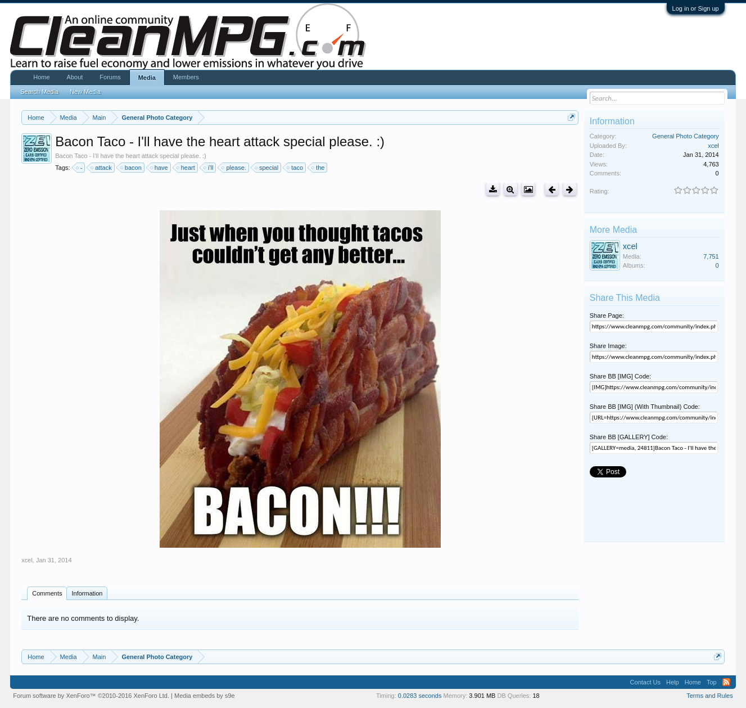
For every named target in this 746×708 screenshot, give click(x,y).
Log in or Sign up (695, 8)
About (75, 77)
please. (234, 168)
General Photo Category (685, 136)
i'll (209, 168)
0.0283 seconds (420, 695)
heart (186, 168)
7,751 (711, 256)
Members (186, 77)
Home (41, 77)
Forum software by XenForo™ (91, 695)
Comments (47, 593)
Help (672, 682)
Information (86, 593)
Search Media (39, 91)
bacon (131, 168)
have (159, 168)
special (267, 168)
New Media (85, 91)
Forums (110, 77)
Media (147, 77)
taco (295, 168)
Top (712, 682)
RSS (726, 682)
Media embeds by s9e (204, 695)
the (318, 168)
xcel (27, 560)
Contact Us (645, 682)
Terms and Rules (709, 695)
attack (101, 168)
